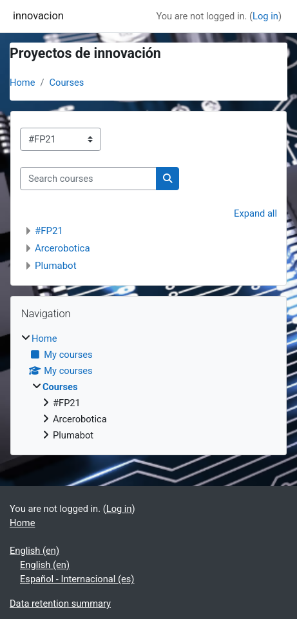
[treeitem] (148, 386)
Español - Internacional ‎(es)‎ (77, 579)
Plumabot (56, 265)
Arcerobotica (62, 248)
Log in (265, 16)
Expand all (255, 213)
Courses (67, 82)
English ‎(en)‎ (34, 550)
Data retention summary (60, 603)
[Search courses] (88, 178)
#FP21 (49, 231)
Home (22, 82)
